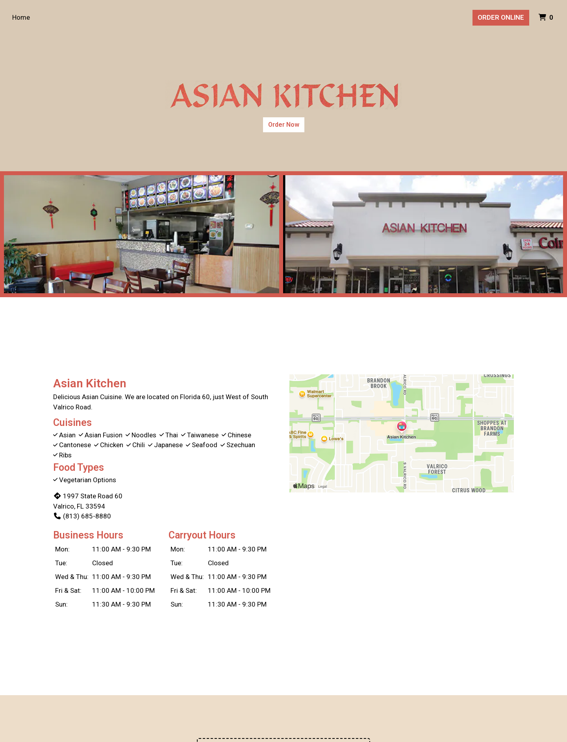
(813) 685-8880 (82, 516)
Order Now (283, 124)
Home (21, 17)
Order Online (501, 17)
